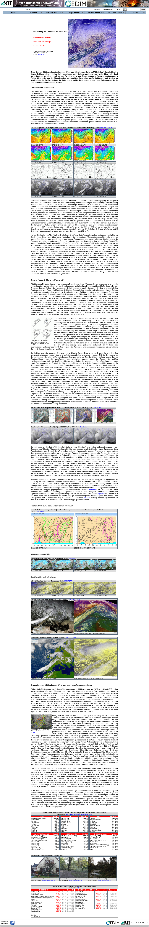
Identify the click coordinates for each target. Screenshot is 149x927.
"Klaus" (87, 498)
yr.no (74, 637)
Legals (118, 9)
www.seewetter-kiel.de (48, 880)
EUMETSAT (68, 581)
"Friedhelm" (93, 490)
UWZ (90, 814)
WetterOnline (72, 558)
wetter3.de (102, 128)
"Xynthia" (101, 494)
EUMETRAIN (97, 408)
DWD (33, 732)
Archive (33, 12)
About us (97, 9)
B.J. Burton (41, 54)
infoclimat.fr (84, 814)
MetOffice (77, 814)
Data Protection (108, 9)
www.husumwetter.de (75, 880)
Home (13, 12)
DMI (71, 814)
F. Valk (78, 599)
